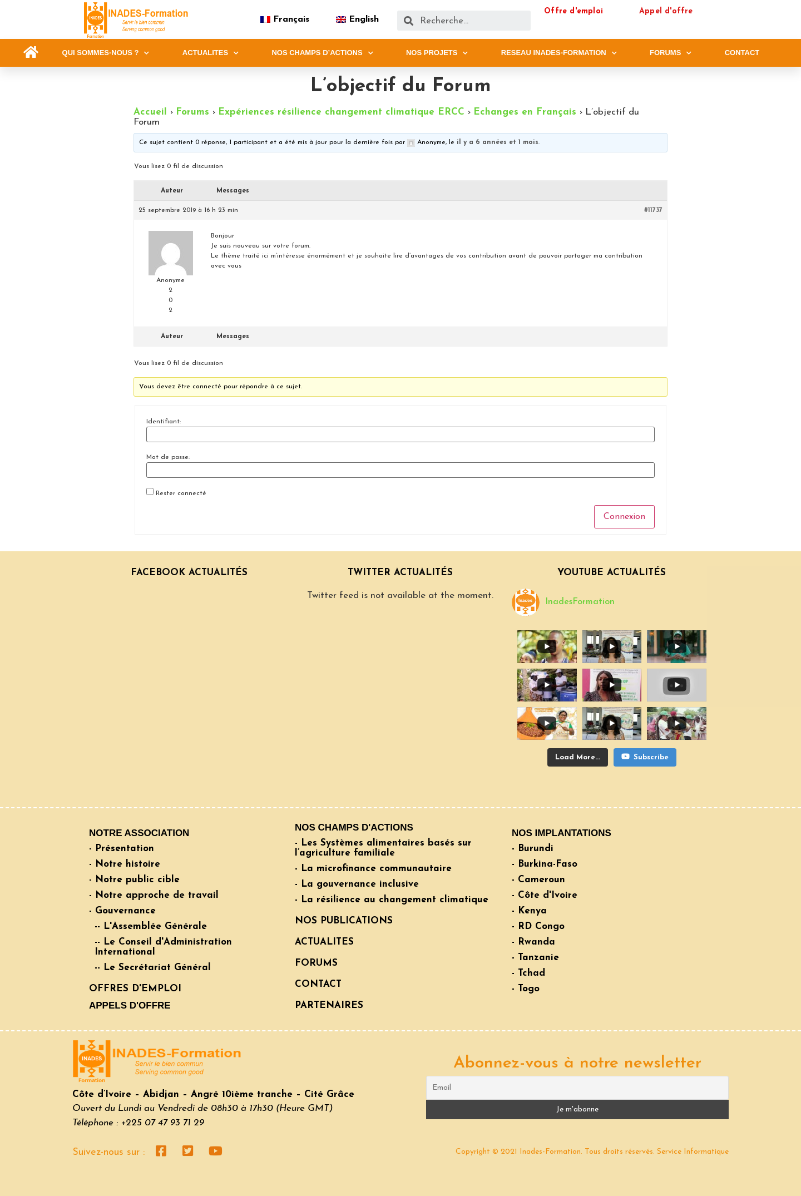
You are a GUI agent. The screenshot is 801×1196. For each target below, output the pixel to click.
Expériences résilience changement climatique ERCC (341, 112)
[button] (31, 52)
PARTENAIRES (329, 1005)
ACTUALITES (210, 53)
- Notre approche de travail (154, 895)
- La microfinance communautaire (373, 868)
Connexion (624, 516)
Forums (192, 112)
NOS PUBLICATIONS (344, 921)
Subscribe (645, 756)
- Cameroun (538, 879)
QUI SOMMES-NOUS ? (106, 53)
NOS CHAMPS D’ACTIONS (322, 53)
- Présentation (121, 848)
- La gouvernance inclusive (357, 884)
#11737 (653, 210)
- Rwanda (533, 942)
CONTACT (742, 52)
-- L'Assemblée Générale (151, 926)
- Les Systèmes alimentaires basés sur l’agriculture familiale (383, 848)
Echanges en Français (524, 112)
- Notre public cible (134, 879)
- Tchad (528, 973)
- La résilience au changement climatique (391, 900)
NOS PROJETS (437, 53)
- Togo (526, 989)
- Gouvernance (122, 911)
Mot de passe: (168, 457)
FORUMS (670, 53)
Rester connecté (181, 493)
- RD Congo (538, 926)
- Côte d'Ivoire (544, 895)
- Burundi (532, 848)
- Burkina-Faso (544, 864)
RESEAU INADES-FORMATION (559, 53)
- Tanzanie (535, 957)
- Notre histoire (124, 864)
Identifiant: (163, 421)
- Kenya (529, 911)
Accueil (150, 112)
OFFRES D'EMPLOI (135, 989)
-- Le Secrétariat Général (153, 967)
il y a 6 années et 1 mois (497, 142)
